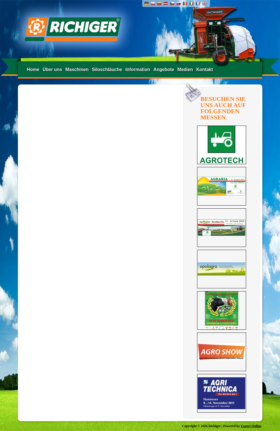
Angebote (163, 69)
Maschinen (77, 69)
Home (33, 69)
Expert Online (251, 426)
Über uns (52, 69)
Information (137, 69)
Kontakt (204, 69)
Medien (185, 69)
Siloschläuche (107, 69)
